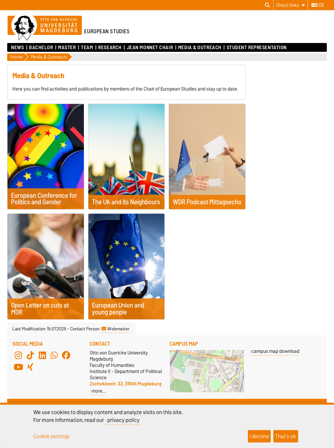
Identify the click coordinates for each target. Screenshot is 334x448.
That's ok (285, 436)
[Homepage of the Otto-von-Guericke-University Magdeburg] (44, 28)
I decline (259, 436)
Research (109, 47)
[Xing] (30, 367)
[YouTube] (18, 367)
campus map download (275, 351)
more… (99, 391)
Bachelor (41, 47)
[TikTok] (30, 355)
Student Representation (257, 47)
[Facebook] (66, 355)
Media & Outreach (199, 47)
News (17, 47)
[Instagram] (18, 355)
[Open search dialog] (267, 5)
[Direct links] (291, 5)
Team (87, 47)
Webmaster (115, 329)
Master (67, 47)
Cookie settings (51, 436)
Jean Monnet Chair (150, 47)
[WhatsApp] (54, 355)
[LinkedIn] (42, 355)
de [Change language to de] (317, 5)
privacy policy (123, 420)
